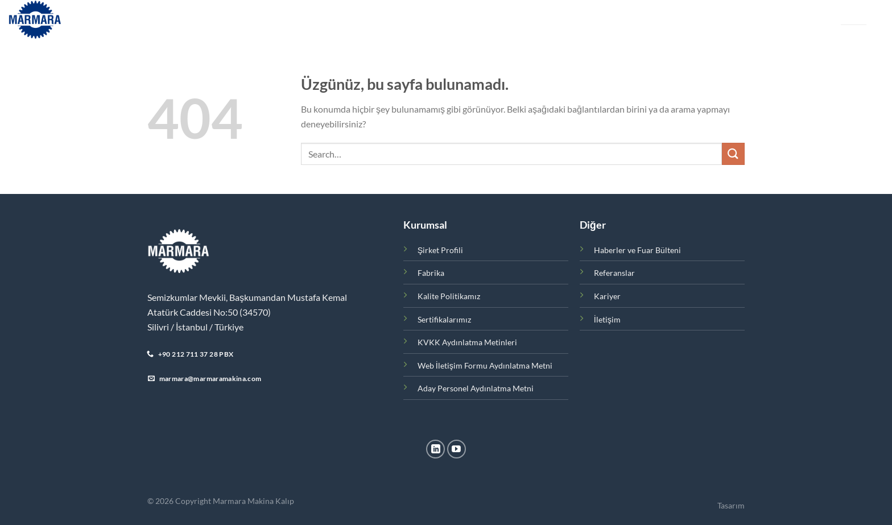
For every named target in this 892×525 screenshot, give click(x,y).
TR (845, 15)
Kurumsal (205, 20)
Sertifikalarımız (444, 319)
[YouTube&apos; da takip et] (456, 449)
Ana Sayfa (150, 19)
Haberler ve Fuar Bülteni (383, 19)
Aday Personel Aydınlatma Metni (476, 388)
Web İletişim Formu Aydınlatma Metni (485, 365)
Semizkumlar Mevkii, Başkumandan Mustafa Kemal (247, 297)
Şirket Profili (441, 250)
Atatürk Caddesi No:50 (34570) (209, 312)
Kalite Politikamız (449, 296)
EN (861, 15)
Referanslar (466, 19)
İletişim (557, 19)
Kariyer (516, 19)
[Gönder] (733, 154)
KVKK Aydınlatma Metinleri (467, 342)
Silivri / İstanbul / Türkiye (195, 326)
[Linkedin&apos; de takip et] (435, 449)
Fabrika (309, 19)
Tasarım (731, 505)
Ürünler (262, 20)
